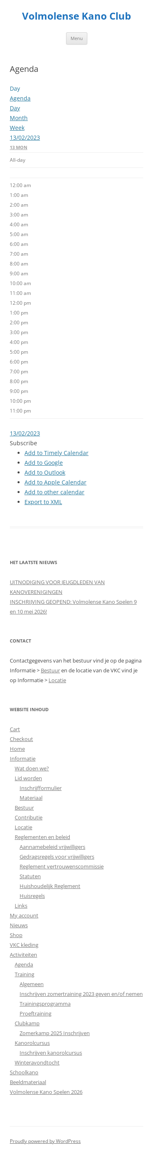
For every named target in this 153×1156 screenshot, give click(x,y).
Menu (77, 38)
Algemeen (32, 984)
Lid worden (28, 778)
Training (24, 974)
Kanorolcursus (32, 1043)
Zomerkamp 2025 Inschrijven (55, 1033)
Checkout (21, 739)
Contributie (28, 817)
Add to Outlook (44, 472)
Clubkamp (27, 1023)
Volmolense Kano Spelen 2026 (46, 1092)
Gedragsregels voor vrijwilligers (57, 856)
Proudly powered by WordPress (45, 1141)
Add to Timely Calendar (56, 453)
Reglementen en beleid (42, 837)
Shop (16, 935)
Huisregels (32, 895)
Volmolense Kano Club (76, 16)
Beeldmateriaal (28, 1082)
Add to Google (43, 462)
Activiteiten (23, 954)
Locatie (57, 680)
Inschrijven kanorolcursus (51, 1052)
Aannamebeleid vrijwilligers (52, 846)
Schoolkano (24, 1072)
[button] (23, 443)
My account (24, 915)
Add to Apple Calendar (55, 482)
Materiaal (31, 797)
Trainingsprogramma (45, 1003)
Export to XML (43, 502)
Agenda (24, 964)
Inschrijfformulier (41, 788)
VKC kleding (24, 944)
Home (17, 748)
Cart (15, 729)
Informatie (22, 758)
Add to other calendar (54, 492)
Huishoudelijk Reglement (50, 886)
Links (21, 905)
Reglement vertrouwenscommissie (62, 866)
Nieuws (19, 925)
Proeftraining (35, 1013)
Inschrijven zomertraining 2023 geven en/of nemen (81, 994)
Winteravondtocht (37, 1062)
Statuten (30, 876)
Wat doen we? (32, 768)
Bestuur (50, 670)
